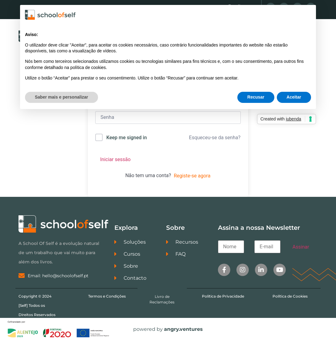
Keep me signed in (126, 137)
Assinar (301, 247)
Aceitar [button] (294, 97)
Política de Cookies (290, 296)
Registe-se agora (192, 176)
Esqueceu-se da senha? (214, 137)
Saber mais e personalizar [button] (61, 97)
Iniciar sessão (115, 159)
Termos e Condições (107, 296)
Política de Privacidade (223, 296)
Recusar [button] (255, 97)
